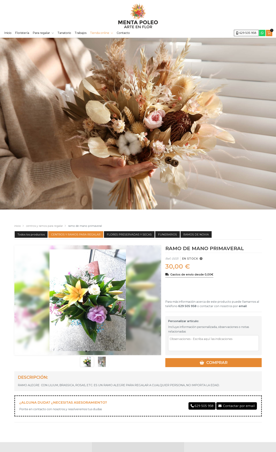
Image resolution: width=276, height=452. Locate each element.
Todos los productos (31, 234)
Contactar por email (239, 406)
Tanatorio (64, 33)
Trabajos (80, 33)
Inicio (7, 33)
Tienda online (99, 33)
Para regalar (41, 33)
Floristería (22, 33)
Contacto (123, 33)
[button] (86, 351)
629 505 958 (187, 306)
